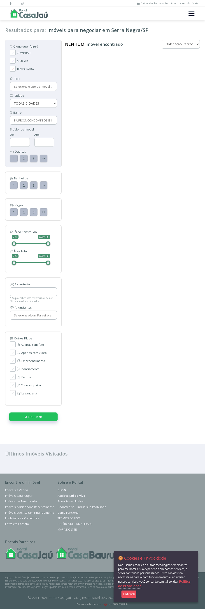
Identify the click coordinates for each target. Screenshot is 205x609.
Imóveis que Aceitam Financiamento (29, 513)
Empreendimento (31, 361)
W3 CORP (120, 604)
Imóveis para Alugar (19, 496)
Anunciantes (21, 307)
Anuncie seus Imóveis (184, 3)
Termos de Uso (69, 518)
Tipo (15, 79)
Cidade (17, 96)
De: (12, 135)
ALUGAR (22, 61)
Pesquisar (33, 417)
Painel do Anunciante (152, 3)
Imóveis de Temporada (21, 501)
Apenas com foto (30, 345)
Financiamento (28, 369)
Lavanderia (27, 393)
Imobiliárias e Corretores (22, 518)
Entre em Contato (17, 524)
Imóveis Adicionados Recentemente (29, 507)
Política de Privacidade (75, 524)
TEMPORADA (25, 69)
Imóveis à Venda (16, 490)
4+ (43, 158)
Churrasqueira (29, 385)
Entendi (129, 594)
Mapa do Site (67, 529)
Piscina (24, 377)
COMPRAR (23, 53)
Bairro (16, 112)
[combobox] (33, 87)
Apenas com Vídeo (32, 353)
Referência (20, 284)
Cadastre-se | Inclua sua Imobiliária (82, 507)
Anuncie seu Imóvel (71, 501)
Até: (37, 135)
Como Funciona (68, 513)
